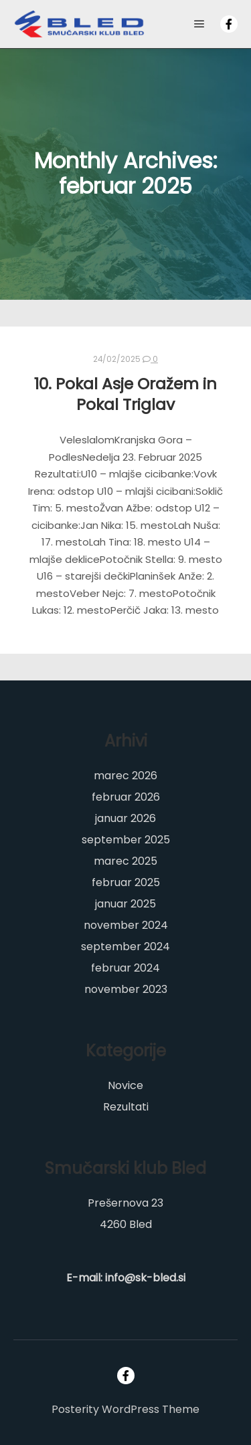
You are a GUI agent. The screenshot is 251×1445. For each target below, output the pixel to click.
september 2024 (125, 946)
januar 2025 (125, 903)
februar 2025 (126, 882)
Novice (125, 1085)
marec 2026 (125, 775)
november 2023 (125, 989)
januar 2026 (125, 818)
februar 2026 (126, 797)
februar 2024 (125, 968)
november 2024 (126, 925)
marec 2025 (125, 861)
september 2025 (126, 839)
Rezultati (126, 1106)
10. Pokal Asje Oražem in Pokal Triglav (125, 394)
